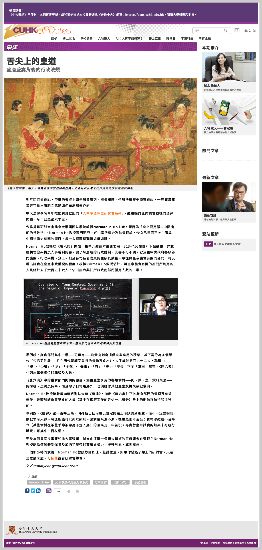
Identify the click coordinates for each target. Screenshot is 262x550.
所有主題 (205, 38)
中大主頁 (203, 542)
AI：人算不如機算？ (129, 38)
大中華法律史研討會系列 (102, 213)
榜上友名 (69, 38)
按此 (54, 458)
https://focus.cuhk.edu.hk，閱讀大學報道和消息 (159, 14)
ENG (247, 30)
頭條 (54, 38)
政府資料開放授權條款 (111, 188)
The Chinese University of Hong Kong (31, 530)
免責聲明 (239, 542)
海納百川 (210, 215)
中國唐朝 (140, 482)
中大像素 (215, 542)
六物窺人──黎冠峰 (218, 128)
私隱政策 (251, 542)
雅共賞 (170, 38)
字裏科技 (187, 38)
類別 (237, 30)
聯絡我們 (227, 542)
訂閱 (208, 244)
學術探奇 (86, 38)
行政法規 (100, 482)
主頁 (44, 29)
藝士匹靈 (155, 38)
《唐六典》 (120, 482)
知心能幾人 (212, 85)
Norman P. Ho (39, 482)
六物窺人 (104, 38)
